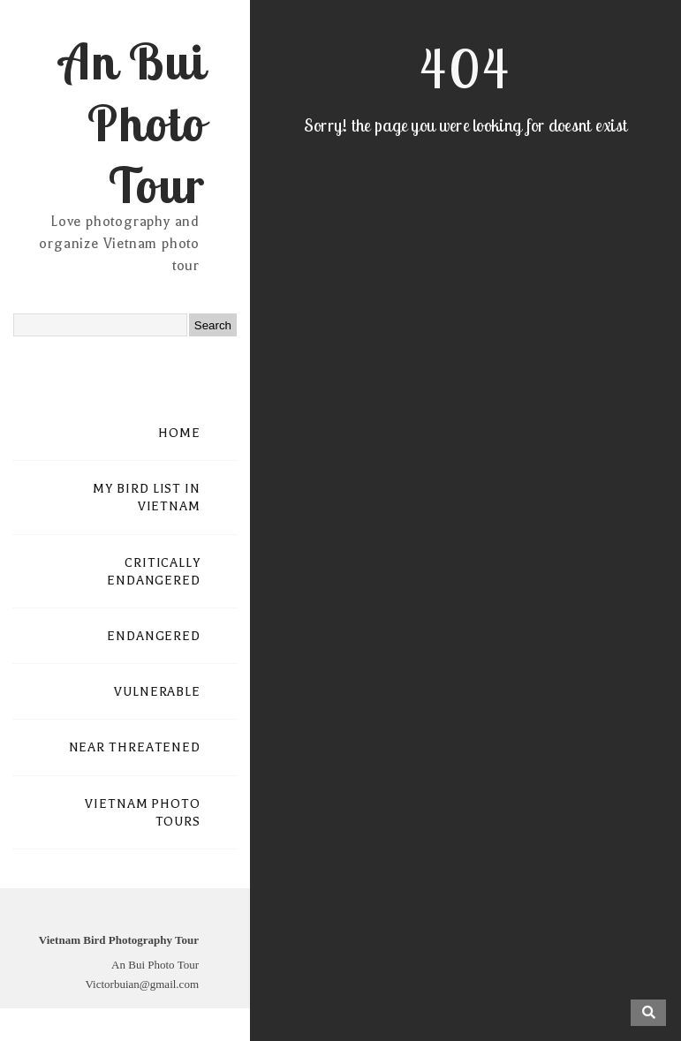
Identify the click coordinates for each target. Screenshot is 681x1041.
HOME (179, 433)
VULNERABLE (157, 691)
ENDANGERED (154, 636)
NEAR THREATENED (135, 747)
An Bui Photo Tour (132, 122)
